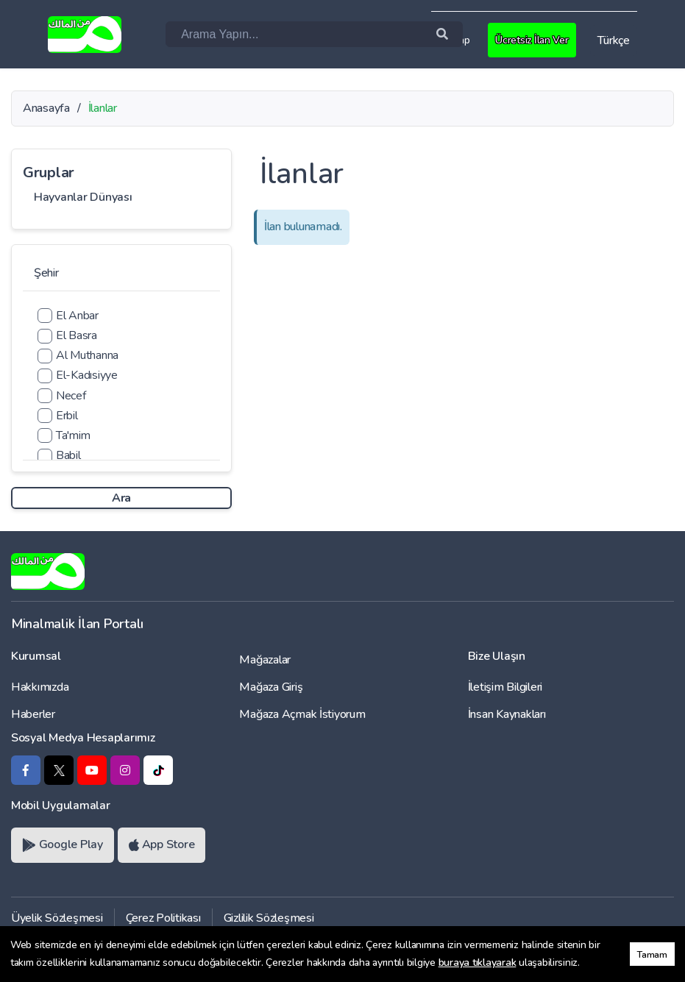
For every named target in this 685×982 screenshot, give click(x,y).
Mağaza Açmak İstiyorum (302, 714)
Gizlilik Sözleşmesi (269, 918)
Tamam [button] (652, 954)
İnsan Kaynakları (507, 714)
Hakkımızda (39, 687)
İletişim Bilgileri (505, 687)
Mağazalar (265, 660)
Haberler (33, 714)
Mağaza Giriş (270, 687)
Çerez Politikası (163, 918)
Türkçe (613, 40)
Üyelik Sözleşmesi (57, 918)
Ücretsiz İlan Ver (534, 40)
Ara (121, 498)
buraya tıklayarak (478, 962)
